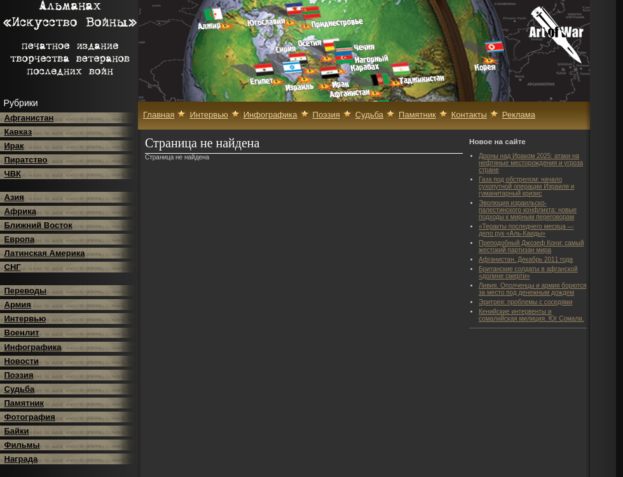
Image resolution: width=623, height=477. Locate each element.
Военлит (21, 332)
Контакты (469, 114)
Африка (20, 211)
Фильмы (22, 445)
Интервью (25, 318)
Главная (158, 114)
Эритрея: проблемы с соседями (526, 302)
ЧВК (12, 173)
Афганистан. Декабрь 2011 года (526, 259)
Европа (19, 239)
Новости (21, 361)
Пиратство (26, 160)
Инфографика (33, 347)
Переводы (25, 290)
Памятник (24, 403)
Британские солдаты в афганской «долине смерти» (528, 272)
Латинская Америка (44, 253)
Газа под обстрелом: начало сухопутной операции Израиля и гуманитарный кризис (526, 186)
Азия (14, 197)
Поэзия (19, 375)
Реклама (518, 114)
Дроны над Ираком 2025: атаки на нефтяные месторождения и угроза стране (531, 162)
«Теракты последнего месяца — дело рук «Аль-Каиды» (526, 230)
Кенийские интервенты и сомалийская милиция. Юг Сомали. (531, 315)
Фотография (29, 417)
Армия (17, 304)
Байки (16, 431)
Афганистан (29, 118)
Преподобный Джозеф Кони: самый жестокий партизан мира (531, 246)
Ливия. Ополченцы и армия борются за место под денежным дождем (532, 289)
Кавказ (18, 132)
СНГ (12, 267)
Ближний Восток (38, 225)
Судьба (19, 389)
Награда (21, 459)
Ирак (14, 146)
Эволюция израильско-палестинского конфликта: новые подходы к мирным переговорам (528, 209)
